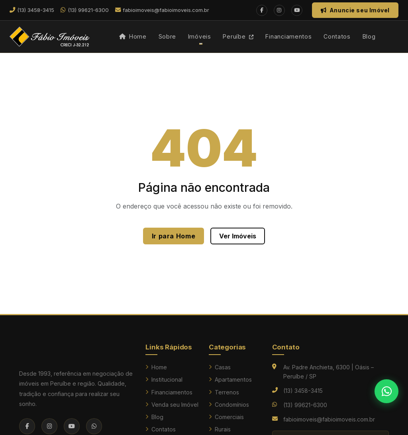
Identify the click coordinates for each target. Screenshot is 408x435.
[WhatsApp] (94, 426)
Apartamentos (230, 379)
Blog (369, 36)
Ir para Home (174, 236)
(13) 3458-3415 (303, 390)
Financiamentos (288, 36)
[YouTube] (296, 10)
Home (133, 36)
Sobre (168, 36)
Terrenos (224, 392)
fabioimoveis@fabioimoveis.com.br (329, 419)
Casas (220, 367)
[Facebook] (261, 10)
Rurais (220, 429)
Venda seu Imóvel (171, 404)
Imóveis (199, 36)
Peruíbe (238, 36)
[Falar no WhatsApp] (386, 391)
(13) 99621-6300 (305, 405)
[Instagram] (279, 10)
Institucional (163, 379)
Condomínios (229, 404)
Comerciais (226, 417)
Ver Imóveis (237, 236)
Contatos (337, 36)
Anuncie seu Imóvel (355, 10)
